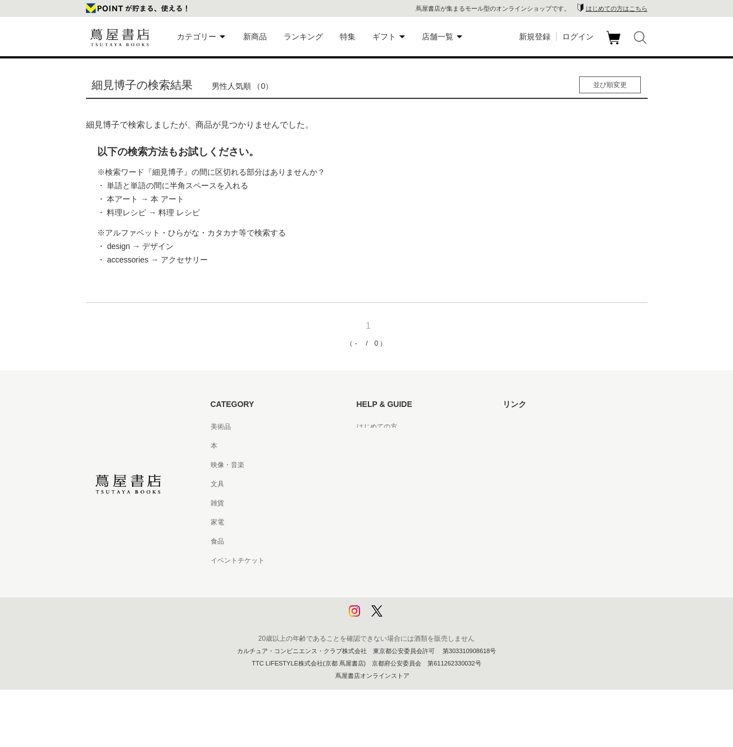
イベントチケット (238, 560)
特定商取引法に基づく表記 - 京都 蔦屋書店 (421, 560)
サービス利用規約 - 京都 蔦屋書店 (408, 503)
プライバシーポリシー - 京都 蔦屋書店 (414, 599)
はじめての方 (377, 427)
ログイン (578, 36)
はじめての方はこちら (617, 8)
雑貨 (217, 503)
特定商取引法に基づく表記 (397, 541)
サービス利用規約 (384, 484)
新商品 (255, 36)
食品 (217, 541)
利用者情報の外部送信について (404, 618)
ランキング (303, 36)
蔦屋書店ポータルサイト (540, 427)
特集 (348, 36)
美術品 (221, 427)
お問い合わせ (377, 465)
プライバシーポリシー (390, 579)
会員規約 (370, 522)
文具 (217, 484)
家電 (217, 522)
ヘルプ (367, 446)
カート (615, 44)
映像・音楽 (227, 465)
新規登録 (534, 36)
